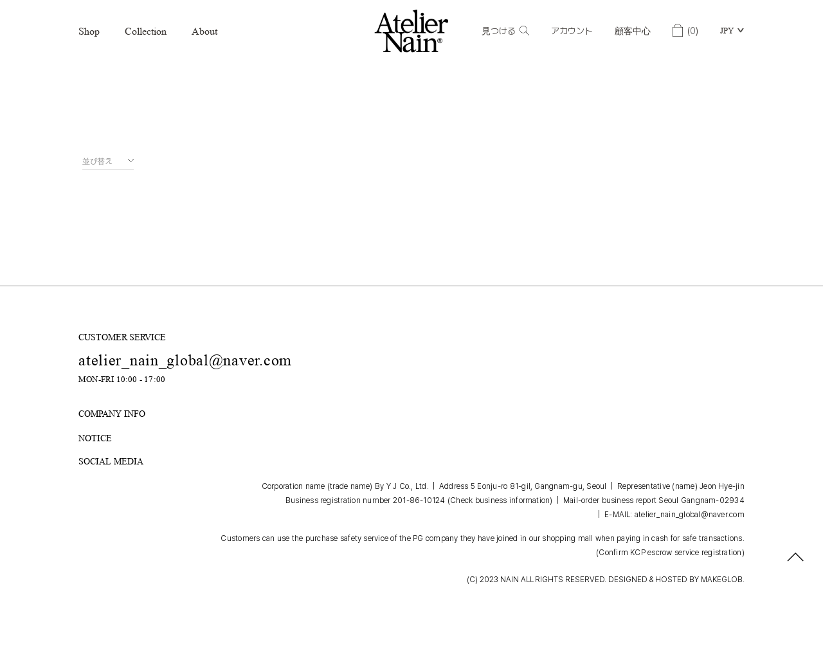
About (204, 31)
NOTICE (95, 437)
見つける (505, 31)
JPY (727, 30)
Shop (89, 31)
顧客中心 (633, 31)
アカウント (572, 31)
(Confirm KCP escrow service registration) (670, 552)
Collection (146, 31)
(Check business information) (500, 500)
